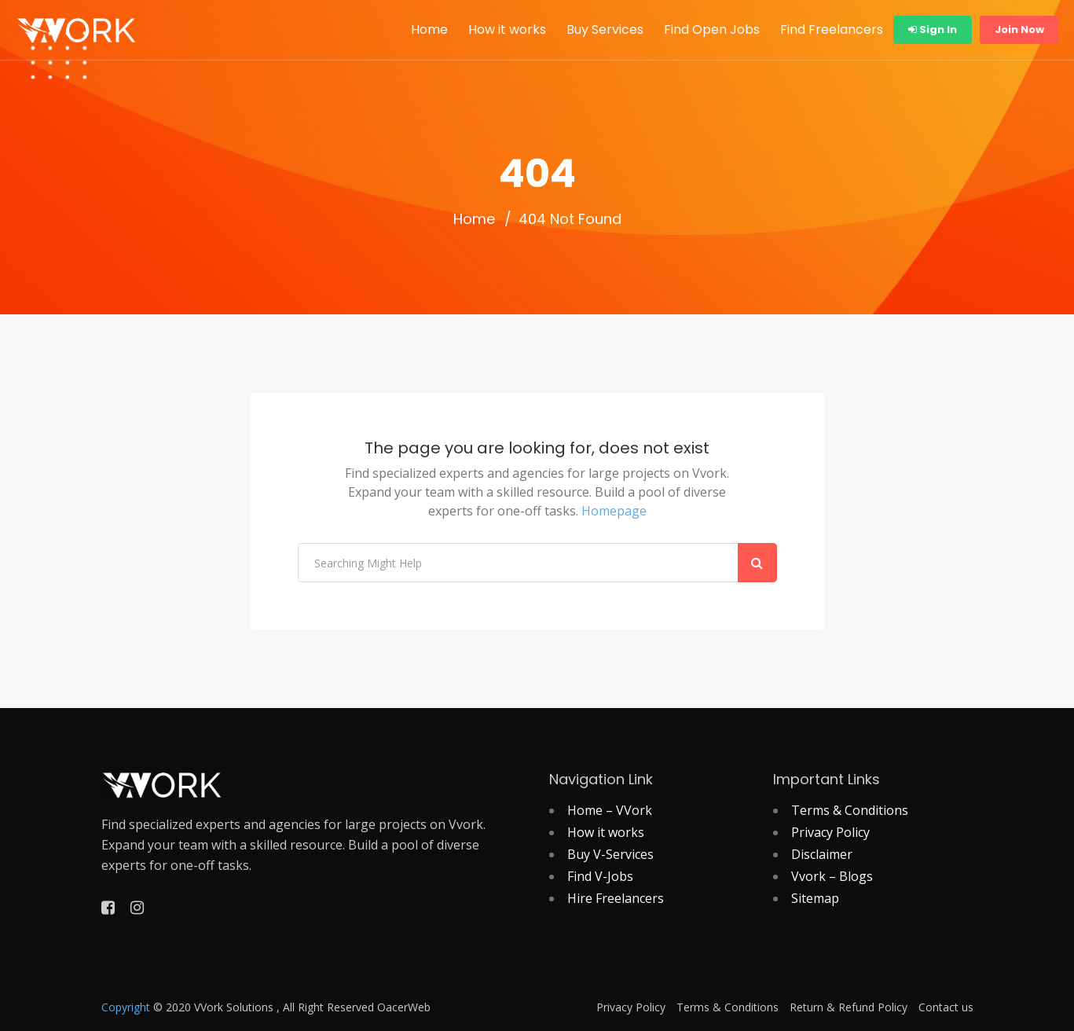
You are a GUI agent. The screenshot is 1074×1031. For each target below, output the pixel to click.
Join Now (1019, 29)
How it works (507, 29)
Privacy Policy (830, 832)
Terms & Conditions (849, 810)
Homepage (614, 510)
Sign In (932, 29)
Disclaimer (821, 854)
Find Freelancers (831, 29)
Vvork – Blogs (832, 876)
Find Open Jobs (712, 29)
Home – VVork (609, 810)
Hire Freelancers (615, 898)
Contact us (945, 1007)
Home (429, 29)
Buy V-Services (610, 854)
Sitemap (815, 898)
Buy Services (604, 29)
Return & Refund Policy (848, 1007)
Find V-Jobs (600, 876)
